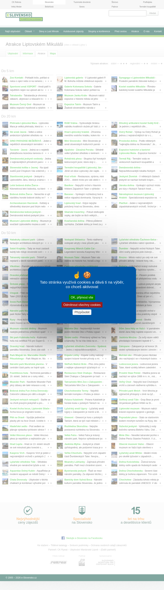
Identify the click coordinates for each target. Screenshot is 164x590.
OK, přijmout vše (82, 297)
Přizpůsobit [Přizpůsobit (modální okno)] (81, 312)
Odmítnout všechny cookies (82, 304)
